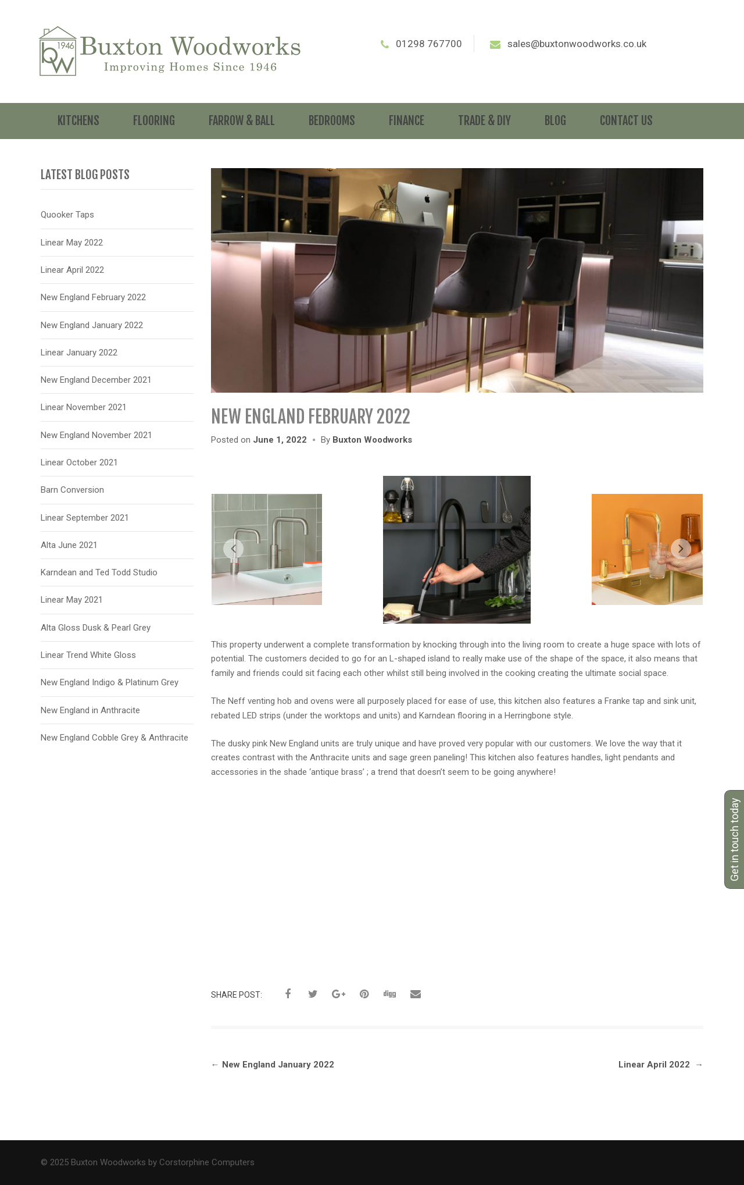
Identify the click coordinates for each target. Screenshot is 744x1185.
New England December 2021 (96, 380)
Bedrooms (332, 120)
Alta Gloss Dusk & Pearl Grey (96, 627)
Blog (555, 120)
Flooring (154, 120)
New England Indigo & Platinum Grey (109, 682)
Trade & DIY (484, 120)
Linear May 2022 (72, 242)
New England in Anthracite (90, 710)
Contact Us (626, 120)
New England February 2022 (93, 297)
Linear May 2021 (72, 600)
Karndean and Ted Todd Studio (99, 572)
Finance (406, 120)
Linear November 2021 (84, 407)
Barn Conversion (72, 490)
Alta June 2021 (69, 545)
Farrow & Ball (242, 120)
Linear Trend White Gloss (88, 655)
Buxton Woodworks (372, 440)
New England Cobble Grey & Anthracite (114, 737)
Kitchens (78, 120)
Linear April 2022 (660, 1064)
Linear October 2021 (79, 462)
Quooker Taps (67, 214)
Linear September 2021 (85, 518)
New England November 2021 (96, 435)
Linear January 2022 (79, 352)
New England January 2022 (272, 1064)
